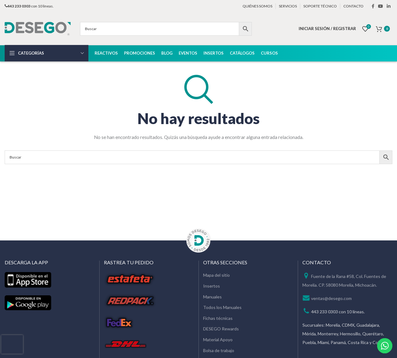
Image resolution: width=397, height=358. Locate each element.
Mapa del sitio (216, 275)
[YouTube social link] (380, 6)
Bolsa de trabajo (218, 350)
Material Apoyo (218, 339)
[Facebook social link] (373, 6)
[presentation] (12, 344)
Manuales (212, 296)
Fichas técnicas (218, 318)
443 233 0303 (324, 311)
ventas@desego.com (331, 298)
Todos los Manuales (222, 307)
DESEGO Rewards (221, 328)
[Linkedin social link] (388, 6)
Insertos (211, 286)
